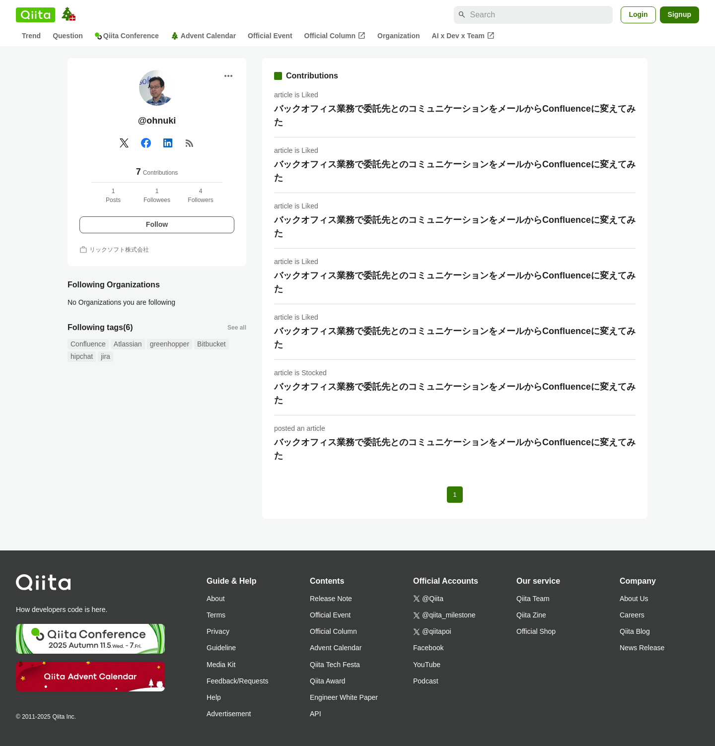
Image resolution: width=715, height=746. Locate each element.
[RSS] (190, 143)
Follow (157, 224)
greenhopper (169, 344)
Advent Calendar (203, 36)
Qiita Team (533, 599)
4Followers (200, 195)
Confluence (88, 344)
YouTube (426, 665)
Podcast (425, 681)
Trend (31, 36)
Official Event (270, 36)
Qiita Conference (127, 36)
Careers (632, 615)
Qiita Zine (531, 615)
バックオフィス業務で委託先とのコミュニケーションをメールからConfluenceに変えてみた (455, 115)
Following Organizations (114, 284)
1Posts (113, 195)
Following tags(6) (100, 327)
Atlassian (128, 344)
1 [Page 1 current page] (454, 494)
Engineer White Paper (344, 697)
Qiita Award (327, 681)
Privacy (218, 631)
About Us (634, 599)
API (315, 714)
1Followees (156, 195)
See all (236, 327)
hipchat (82, 356)
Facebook (428, 648)
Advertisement (229, 714)
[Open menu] (228, 76)
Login (638, 14)
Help (214, 697)
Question (68, 36)
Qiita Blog (635, 631)
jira (105, 356)
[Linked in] (168, 143)
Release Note (331, 599)
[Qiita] (35, 14)
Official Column (334, 36)
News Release (642, 648)
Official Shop (536, 631)
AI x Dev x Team (463, 36)
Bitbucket (211, 344)
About (216, 599)
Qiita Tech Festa (335, 665)
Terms (216, 615)
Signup (679, 14)
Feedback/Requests (238, 681)
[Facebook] (146, 143)
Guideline (221, 648)
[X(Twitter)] (124, 143)
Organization (398, 36)
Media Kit (221, 665)
